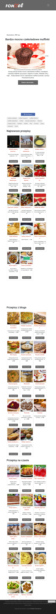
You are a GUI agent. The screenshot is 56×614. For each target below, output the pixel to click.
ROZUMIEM (51, 601)
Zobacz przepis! (13, 161)
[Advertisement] (28, 22)
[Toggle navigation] (48, 5)
